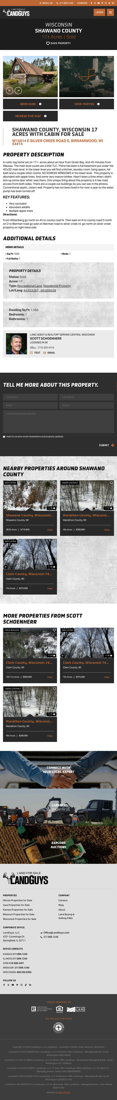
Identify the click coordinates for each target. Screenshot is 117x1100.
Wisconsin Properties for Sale (19, 919)
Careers (63, 901)
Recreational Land (29, 286)
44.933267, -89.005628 (40, 290)
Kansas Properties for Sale (18, 910)
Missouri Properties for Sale (18, 915)
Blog (61, 905)
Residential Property (57, 286)
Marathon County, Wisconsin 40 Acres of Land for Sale (86, 515)
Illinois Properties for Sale (17, 901)
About (61, 910)
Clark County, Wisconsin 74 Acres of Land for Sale (27, 574)
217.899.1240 (20, 954)
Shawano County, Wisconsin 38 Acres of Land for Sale (28, 515)
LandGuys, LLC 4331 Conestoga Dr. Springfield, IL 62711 (14, 936)
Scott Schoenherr (46, 338)
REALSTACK (64, 1092)
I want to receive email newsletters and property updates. (35, 436)
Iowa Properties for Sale (16, 905)
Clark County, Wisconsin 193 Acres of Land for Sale (29, 662)
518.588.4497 (16, 963)
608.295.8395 (24, 972)
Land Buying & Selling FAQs (66, 916)
